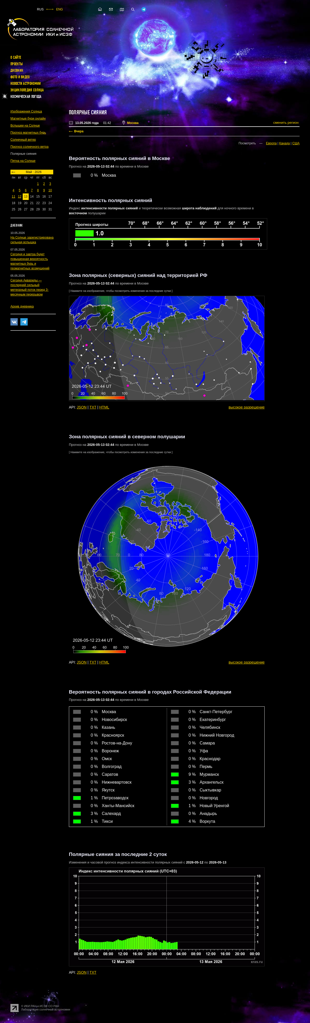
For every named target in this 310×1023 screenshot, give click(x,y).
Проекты (16, 64)
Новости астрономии (25, 83)
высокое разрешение (247, 407)
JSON (81, 407)
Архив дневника (22, 306)
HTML (104, 407)
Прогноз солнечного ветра (29, 147)
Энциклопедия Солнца (27, 90)
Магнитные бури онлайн (28, 118)
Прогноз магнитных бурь (28, 132)
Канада (284, 143)
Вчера (79, 131)
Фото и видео (20, 77)
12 (19, 196)
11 (13, 196)
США (296, 143)
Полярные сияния (88, 112)
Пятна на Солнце (22, 161)
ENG (59, 9)
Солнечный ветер (23, 139)
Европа (271, 143)
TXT (93, 407)
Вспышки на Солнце (25, 125)
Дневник (16, 70)
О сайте (15, 57)
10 (50, 190)
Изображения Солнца (26, 111)
